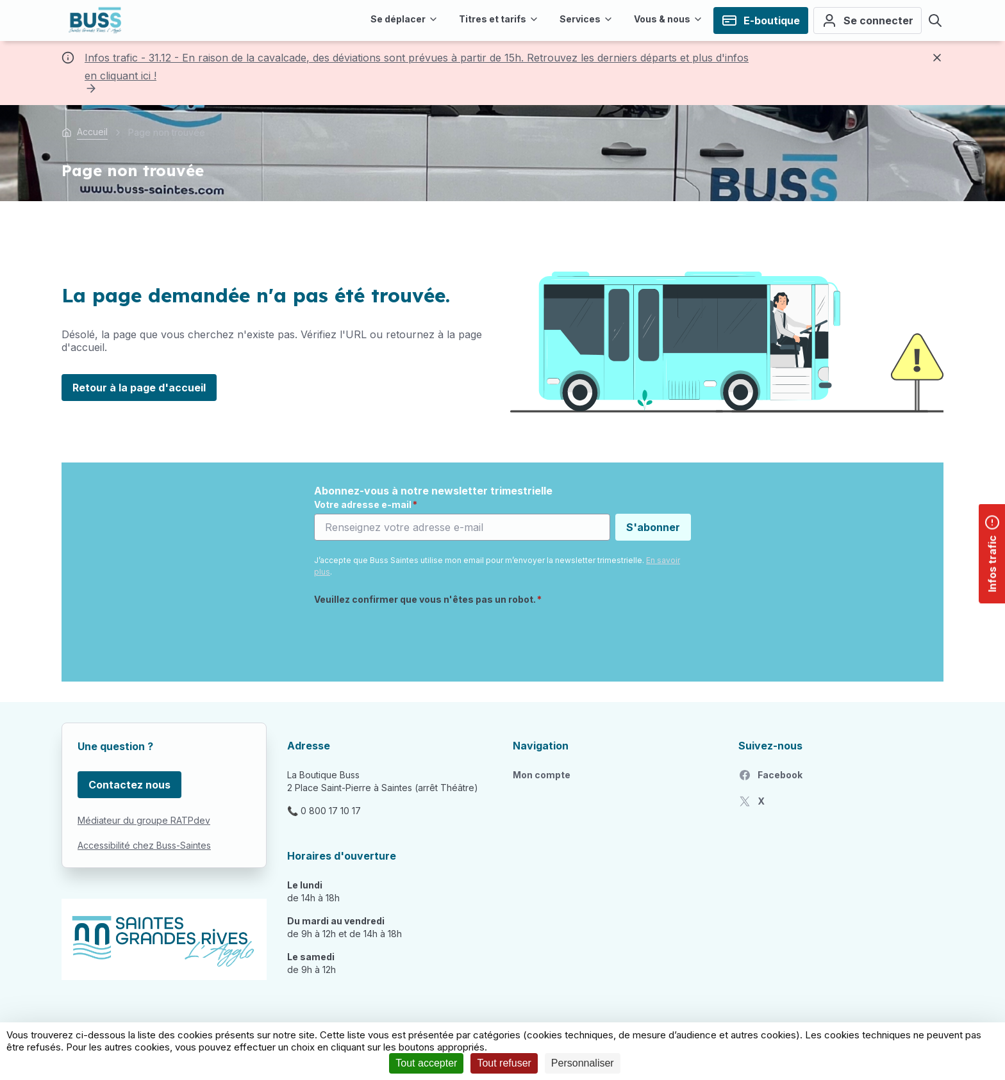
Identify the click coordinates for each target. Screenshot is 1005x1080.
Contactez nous (129, 784)
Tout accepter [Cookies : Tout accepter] (426, 1063)
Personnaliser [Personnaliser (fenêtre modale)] (582, 1063)
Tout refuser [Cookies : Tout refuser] (504, 1063)
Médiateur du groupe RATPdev (144, 820)
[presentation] (411, 636)
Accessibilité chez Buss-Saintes (144, 845)
